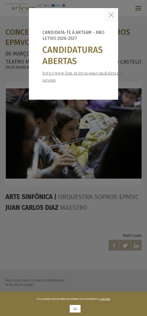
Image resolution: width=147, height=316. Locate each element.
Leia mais (105, 299)
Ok (75, 309)
